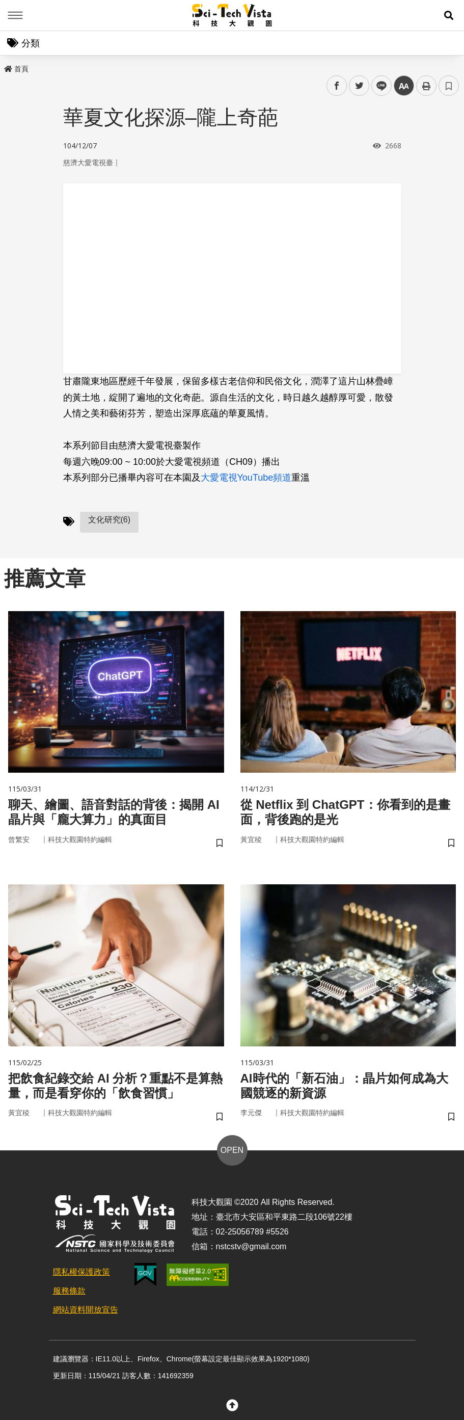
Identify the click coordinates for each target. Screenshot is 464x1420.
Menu (15, 15)
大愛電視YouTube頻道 (246, 477)
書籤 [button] (449, 85)
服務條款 (69, 1290)
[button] (448, 15)
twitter (359, 86)
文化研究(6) (109, 519)
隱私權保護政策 (81, 1272)
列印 (426, 85)
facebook (337, 86)
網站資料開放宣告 (85, 1309)
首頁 (16, 69)
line (378, 86)
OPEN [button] (232, 1150)
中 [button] (404, 86)
